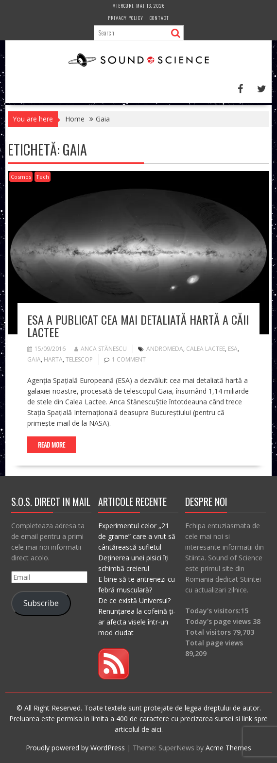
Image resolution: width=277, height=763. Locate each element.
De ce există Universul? (134, 600)
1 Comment (129, 359)
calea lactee (205, 349)
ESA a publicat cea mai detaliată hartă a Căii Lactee (138, 326)
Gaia (34, 359)
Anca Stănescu (100, 349)
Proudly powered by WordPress (75, 747)
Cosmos (21, 176)
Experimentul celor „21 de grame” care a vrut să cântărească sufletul (136, 536)
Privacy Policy (125, 17)
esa (233, 349)
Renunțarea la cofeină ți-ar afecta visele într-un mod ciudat (136, 622)
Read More (51, 445)
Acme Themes (228, 747)
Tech (42, 176)
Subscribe (41, 603)
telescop (79, 359)
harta (53, 359)
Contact (159, 17)
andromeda (164, 349)
